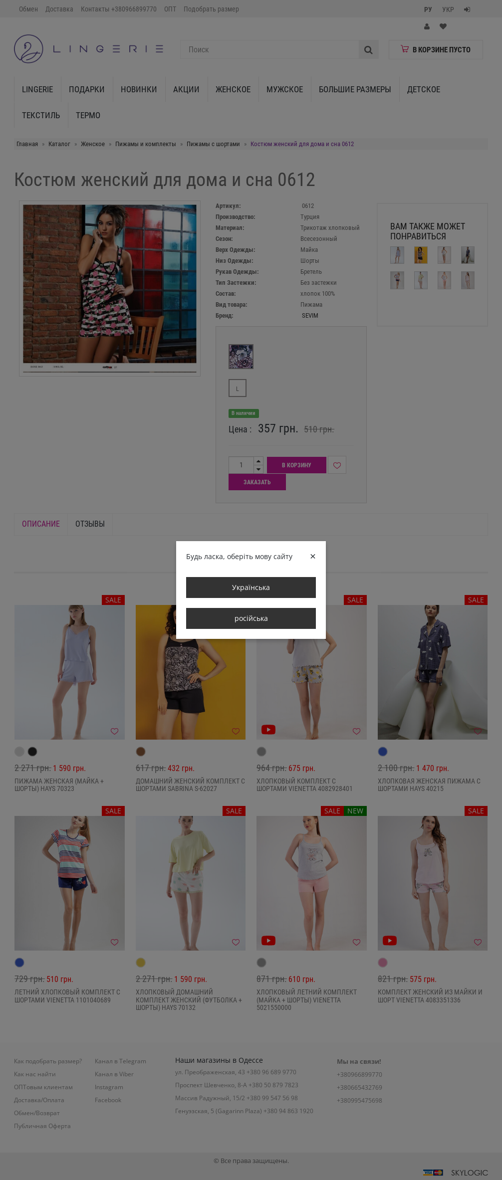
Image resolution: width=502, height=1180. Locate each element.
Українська (251, 587)
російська (251, 618)
